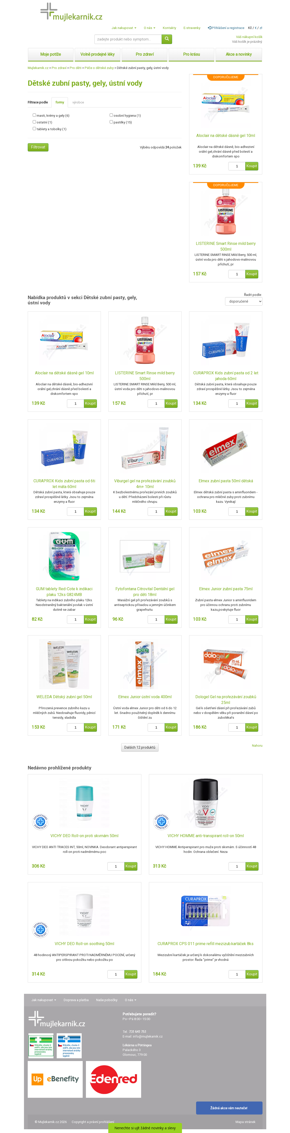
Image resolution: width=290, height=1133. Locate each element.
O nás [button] (149, 28)
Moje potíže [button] (50, 54)
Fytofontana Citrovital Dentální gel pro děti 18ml (144, 591)
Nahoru (257, 745)
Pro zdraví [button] (145, 54)
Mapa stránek (246, 1122)
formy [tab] (59, 102)
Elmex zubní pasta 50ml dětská (226, 481)
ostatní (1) (44, 122)
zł (261, 28)
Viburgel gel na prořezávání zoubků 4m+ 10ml (145, 484)
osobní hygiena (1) (127, 115)
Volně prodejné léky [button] (97, 54)
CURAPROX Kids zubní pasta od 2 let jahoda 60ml (225, 376)
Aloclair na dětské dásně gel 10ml (225, 135)
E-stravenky (192, 28)
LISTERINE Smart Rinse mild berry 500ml (226, 246)
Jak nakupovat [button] (124, 28)
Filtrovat (38, 147)
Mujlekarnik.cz (38, 68)
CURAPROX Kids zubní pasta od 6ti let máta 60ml (64, 484)
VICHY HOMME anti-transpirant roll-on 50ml (206, 835)
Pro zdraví (59, 68)
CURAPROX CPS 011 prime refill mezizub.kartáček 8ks (206, 943)
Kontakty (169, 28)
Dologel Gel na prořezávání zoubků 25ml (225, 699)
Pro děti (75, 68)
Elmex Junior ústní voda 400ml (145, 696)
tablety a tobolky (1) (51, 129)
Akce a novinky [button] (239, 54)
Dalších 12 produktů (139, 747)
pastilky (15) (123, 122)
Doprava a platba (76, 1000)
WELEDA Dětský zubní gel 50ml (64, 696)
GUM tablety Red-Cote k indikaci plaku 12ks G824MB (64, 591)
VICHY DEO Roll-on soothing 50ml (84, 943)
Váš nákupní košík (249, 37)
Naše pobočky (106, 1000)
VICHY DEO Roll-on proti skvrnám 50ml (84, 835)
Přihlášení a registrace (226, 28)
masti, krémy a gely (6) (53, 115)
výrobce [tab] (78, 102)
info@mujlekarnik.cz (148, 1036)
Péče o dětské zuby (99, 68)
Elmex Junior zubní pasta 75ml (226, 588)
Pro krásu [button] (191, 54)
